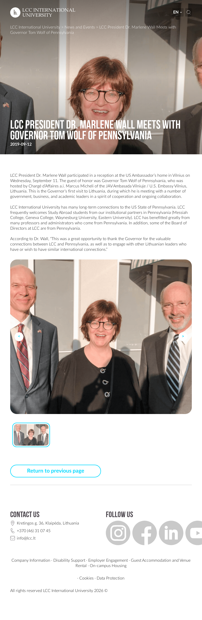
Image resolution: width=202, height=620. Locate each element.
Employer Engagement (108, 560)
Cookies (86, 578)
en (177, 12)
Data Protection (110, 578)
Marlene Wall (54, 175)
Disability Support (69, 560)
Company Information (30, 560)
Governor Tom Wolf (119, 181)
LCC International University (35, 27)
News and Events (80, 27)
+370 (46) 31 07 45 (33, 531)
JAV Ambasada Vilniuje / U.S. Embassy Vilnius (146, 186)
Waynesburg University (75, 218)
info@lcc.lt (26, 538)
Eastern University (114, 218)
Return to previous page (55, 471)
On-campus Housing (108, 566)
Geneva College (39, 218)
